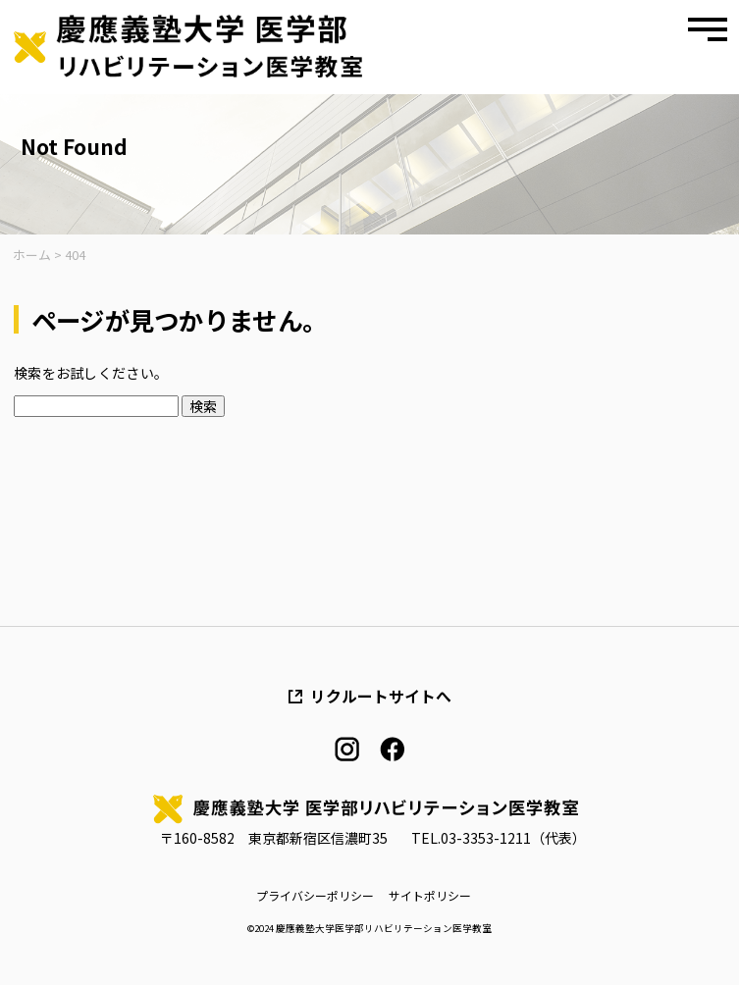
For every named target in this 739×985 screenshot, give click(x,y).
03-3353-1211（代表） (513, 838)
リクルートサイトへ (380, 696)
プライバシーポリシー (315, 896)
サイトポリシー (430, 896)
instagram (347, 749)
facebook (392, 749)
